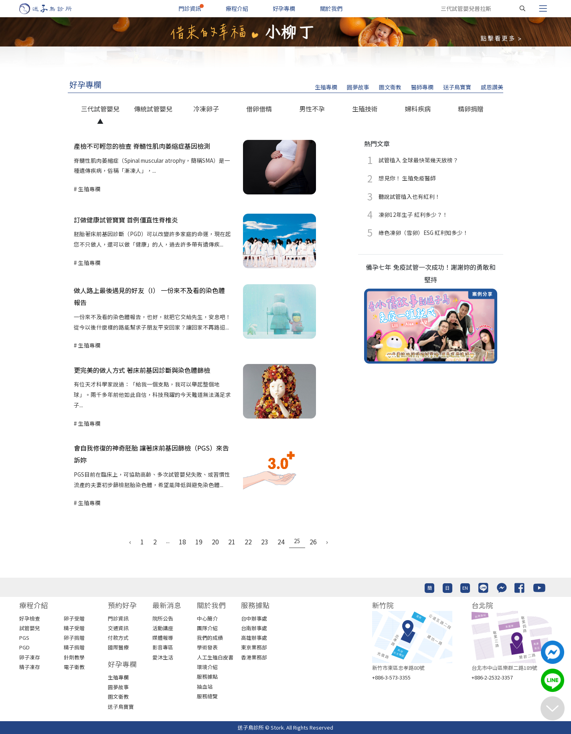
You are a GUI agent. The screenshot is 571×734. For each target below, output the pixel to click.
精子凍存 (29, 667)
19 (198, 541)
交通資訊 (118, 628)
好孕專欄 (284, 8)
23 (264, 541)
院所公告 (162, 618)
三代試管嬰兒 (100, 108)
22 (248, 541)
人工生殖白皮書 (215, 657)
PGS (24, 637)
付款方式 (118, 637)
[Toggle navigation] (543, 8)
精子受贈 (74, 628)
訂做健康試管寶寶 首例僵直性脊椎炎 (126, 219)
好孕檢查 (29, 618)
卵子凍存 (29, 657)
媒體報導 (162, 637)
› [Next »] (327, 541)
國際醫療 (118, 647)
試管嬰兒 (29, 628)
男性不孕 (312, 108)
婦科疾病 (418, 108)
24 (281, 541)
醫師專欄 (422, 87)
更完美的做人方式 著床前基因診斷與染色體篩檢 (142, 370)
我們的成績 (210, 637)
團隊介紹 (207, 628)
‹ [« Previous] (130, 541)
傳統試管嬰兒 (153, 108)
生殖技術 (365, 108)
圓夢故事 (358, 87)
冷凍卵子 (206, 108)
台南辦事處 (254, 628)
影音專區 (162, 647)
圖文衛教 (390, 87)
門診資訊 (189, 8)
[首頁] (53, 8)
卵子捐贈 (74, 637)
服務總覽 (207, 696)
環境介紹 (207, 667)
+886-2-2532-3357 (492, 677)
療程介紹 (237, 8)
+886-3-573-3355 (391, 677)
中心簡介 (207, 618)
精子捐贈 (74, 647)
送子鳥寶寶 (457, 87)
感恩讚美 (492, 87)
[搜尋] (522, 8)
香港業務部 (254, 657)
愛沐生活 (162, 657)
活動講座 (162, 628)
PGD (24, 647)
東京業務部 (254, 647)
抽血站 (205, 686)
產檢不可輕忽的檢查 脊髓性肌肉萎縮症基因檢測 (142, 146)
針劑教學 (74, 657)
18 (182, 541)
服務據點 (207, 676)
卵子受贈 (74, 618)
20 (215, 541)
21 (231, 541)
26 (313, 541)
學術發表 (207, 647)
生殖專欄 (326, 87)
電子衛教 (74, 667)
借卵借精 (259, 108)
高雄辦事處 (254, 637)
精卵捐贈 (471, 108)
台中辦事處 (254, 618)
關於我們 (331, 8)
